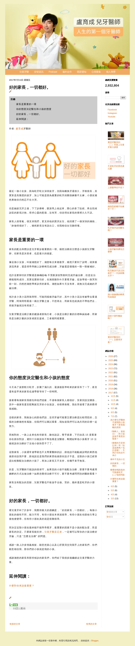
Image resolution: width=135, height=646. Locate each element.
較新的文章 (15, 624)
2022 (111, 372)
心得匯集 (96, 72)
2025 (111, 360)
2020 (111, 380)
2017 (111, 393)
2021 (111, 376)
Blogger (94, 641)
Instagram (112, 113)
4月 (113, 494)
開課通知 (81, 72)
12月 (113, 396)
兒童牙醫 (24, 72)
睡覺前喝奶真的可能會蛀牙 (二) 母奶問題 (117, 472)
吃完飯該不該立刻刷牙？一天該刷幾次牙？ (116, 273)
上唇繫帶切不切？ (116, 187)
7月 (113, 416)
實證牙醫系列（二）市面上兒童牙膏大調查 (116, 144)
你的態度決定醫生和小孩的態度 (34, 109)
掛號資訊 (38, 72)
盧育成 (19, 128)
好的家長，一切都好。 (28, 114)
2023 (111, 368)
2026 (111, 356)
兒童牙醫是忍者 (53, 532)
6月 (113, 486)
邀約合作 (67, 72)
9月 (113, 408)
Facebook (112, 110)
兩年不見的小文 (117, 459)
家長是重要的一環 (26, 104)
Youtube (111, 117)
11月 (113, 400)
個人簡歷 (111, 72)
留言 (110, 517)
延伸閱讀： (22, 119)
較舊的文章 (91, 624)
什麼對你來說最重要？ (21, 585)
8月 (113, 412)
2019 (111, 384)
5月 (113, 490)
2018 (111, 389)
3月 (113, 498)
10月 (113, 404)
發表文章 (112, 512)
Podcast (53, 72)
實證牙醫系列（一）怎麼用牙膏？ (115, 339)
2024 (111, 364)
